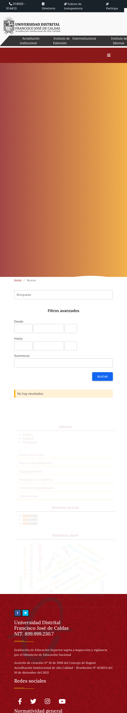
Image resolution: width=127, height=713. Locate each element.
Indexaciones (28, 499)
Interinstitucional (84, 38)
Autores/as (22, 356)
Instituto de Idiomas (118, 40)
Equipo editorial (30, 474)
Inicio (17, 280)
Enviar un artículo (32, 457)
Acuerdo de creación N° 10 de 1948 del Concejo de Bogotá (55, 663)
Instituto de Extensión (60, 40)
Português (29, 445)
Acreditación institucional (29, 40)
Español (28, 441)
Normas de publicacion (35, 465)
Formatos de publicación (37, 490)
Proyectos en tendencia (36, 482)
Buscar (102, 376)
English (27, 437)
